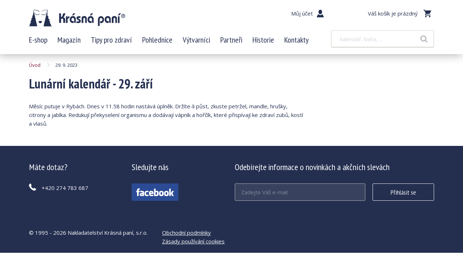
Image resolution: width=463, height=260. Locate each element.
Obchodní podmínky (186, 232)
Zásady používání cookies (193, 241)
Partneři (231, 40)
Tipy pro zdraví (111, 40)
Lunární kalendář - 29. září (77, 18)
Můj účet (302, 13)
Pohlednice (157, 40)
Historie (263, 40)
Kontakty (296, 40)
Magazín (69, 40)
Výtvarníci (196, 40)
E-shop (38, 40)
